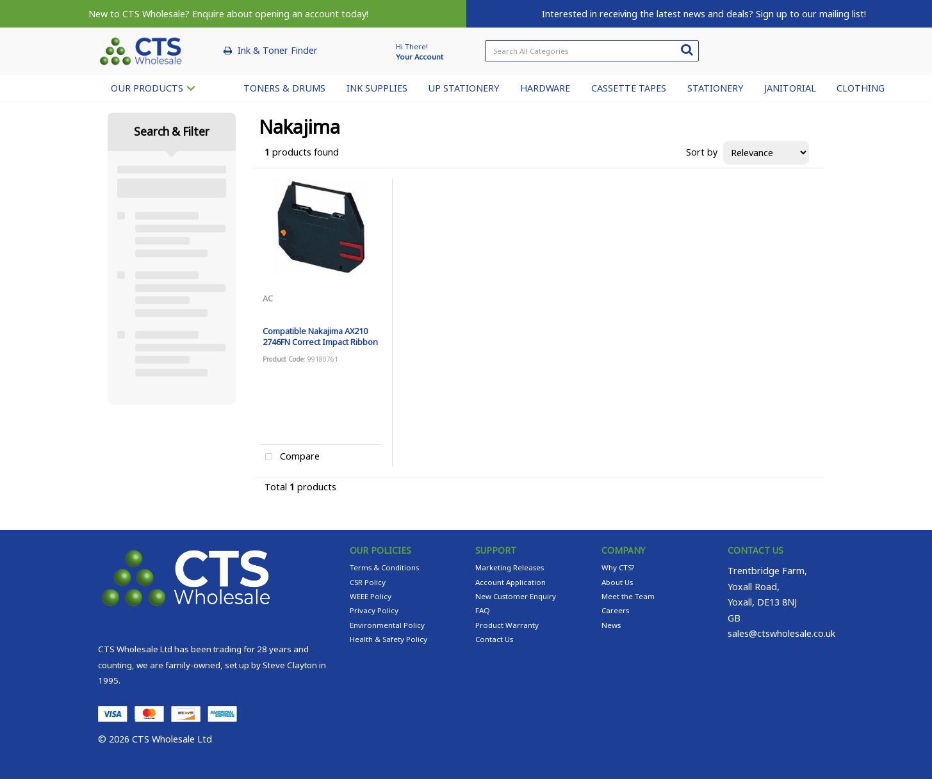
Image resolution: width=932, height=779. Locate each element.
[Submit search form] (686, 49)
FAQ (482, 610)
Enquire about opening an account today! (280, 14)
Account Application (510, 582)
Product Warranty (507, 625)
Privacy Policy (374, 610)
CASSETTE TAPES (628, 88)
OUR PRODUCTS (147, 88)
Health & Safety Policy (388, 639)
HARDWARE (545, 88)
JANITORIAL (790, 88)
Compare (289, 457)
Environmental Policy (387, 625)
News (611, 625)
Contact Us (494, 639)
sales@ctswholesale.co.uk (781, 633)
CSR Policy (368, 582)
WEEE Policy (370, 596)
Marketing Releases (509, 567)
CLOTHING (861, 88)
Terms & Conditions (384, 567)
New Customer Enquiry (515, 596)
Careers (615, 610)
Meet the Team (628, 596)
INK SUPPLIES (377, 88)
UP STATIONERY (463, 88)
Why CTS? (617, 567)
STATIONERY (715, 88)
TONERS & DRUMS (284, 88)
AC (268, 298)
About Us (617, 582)
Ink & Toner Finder (278, 50)
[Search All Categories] (591, 50)
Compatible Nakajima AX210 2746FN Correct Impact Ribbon (320, 336)
